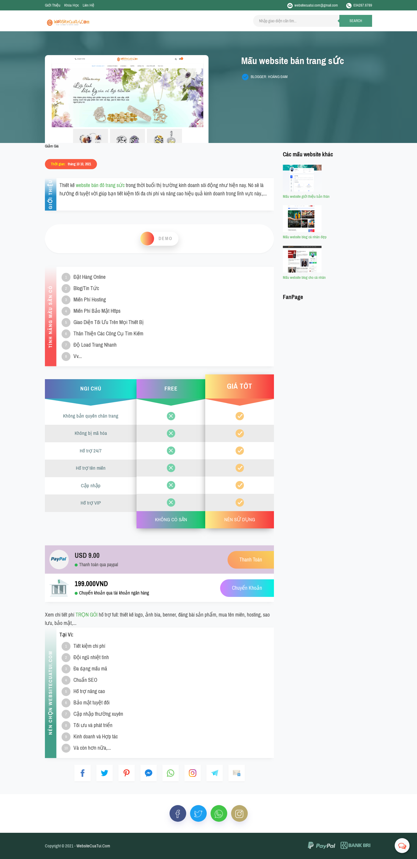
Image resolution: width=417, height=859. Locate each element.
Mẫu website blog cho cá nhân (304, 277)
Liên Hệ (88, 5)
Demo (166, 238)
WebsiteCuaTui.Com (93, 846)
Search (355, 21)
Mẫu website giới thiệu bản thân (306, 196)
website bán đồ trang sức (100, 185)
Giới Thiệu (52, 5)
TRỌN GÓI (87, 615)
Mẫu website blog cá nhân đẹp (305, 237)
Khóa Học (71, 5)
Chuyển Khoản (247, 588)
